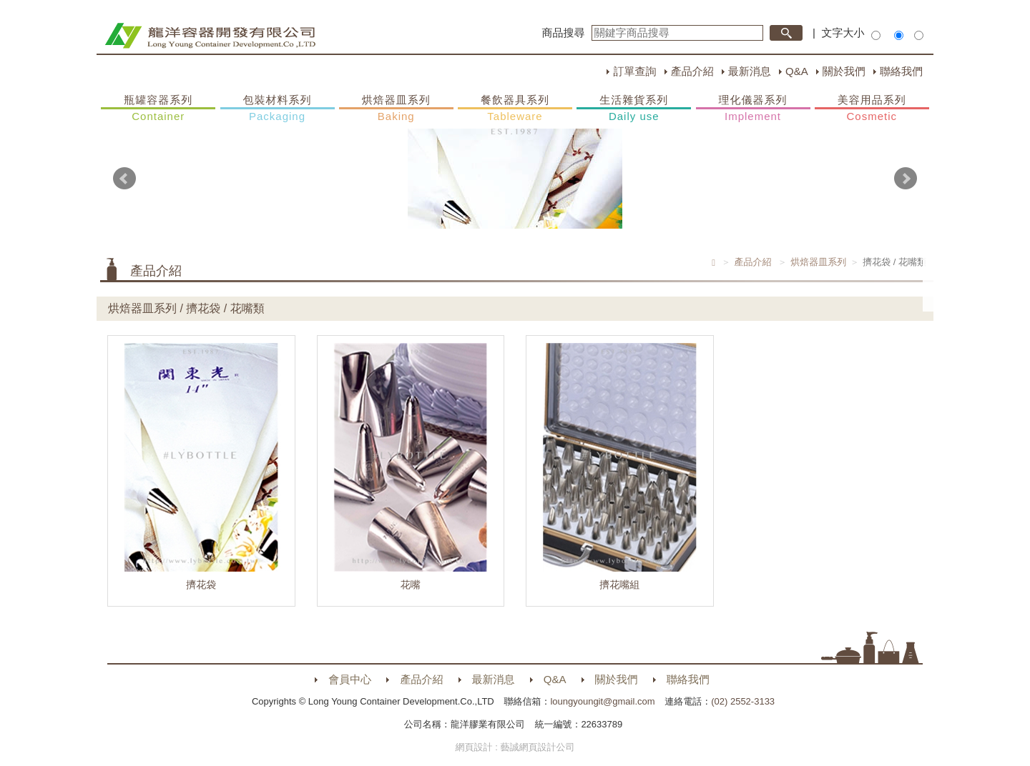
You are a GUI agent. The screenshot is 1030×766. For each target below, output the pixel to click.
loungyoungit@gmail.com (602, 701)
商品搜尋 (563, 32)
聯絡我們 (901, 71)
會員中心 (349, 679)
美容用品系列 (872, 109)
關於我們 (844, 71)
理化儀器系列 (753, 109)
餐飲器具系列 (515, 109)
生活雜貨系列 (634, 109)
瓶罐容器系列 (158, 109)
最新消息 (749, 71)
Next (905, 178)
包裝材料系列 (277, 109)
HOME (210, 36)
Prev (124, 178)
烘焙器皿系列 (396, 109)
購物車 (948, 277)
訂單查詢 (634, 71)
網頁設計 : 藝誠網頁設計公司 (515, 747)
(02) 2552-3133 (743, 701)
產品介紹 (692, 71)
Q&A (796, 71)
